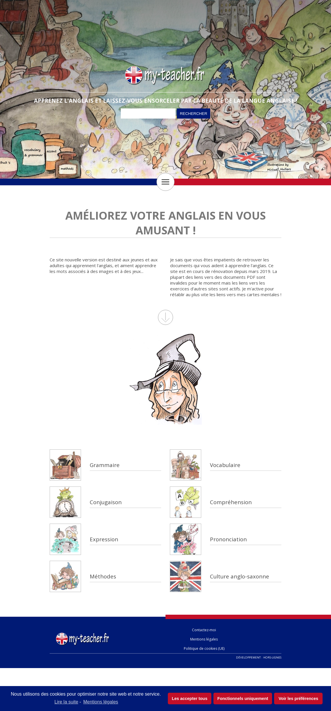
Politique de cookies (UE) (204, 648)
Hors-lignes (272, 657)
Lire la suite (66, 701)
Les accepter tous (189, 698)
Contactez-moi (204, 629)
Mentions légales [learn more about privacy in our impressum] (100, 701)
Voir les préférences (298, 698)
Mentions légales (204, 639)
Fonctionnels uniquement (242, 698)
